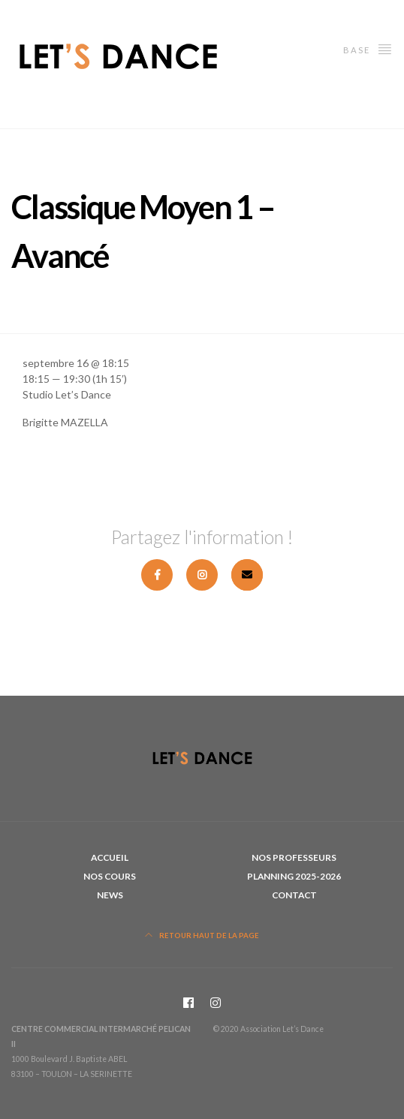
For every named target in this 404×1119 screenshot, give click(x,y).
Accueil (109, 857)
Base (368, 48)
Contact (294, 895)
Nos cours (109, 876)
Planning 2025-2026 (294, 876)
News (110, 895)
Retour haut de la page (202, 935)
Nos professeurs (294, 857)
